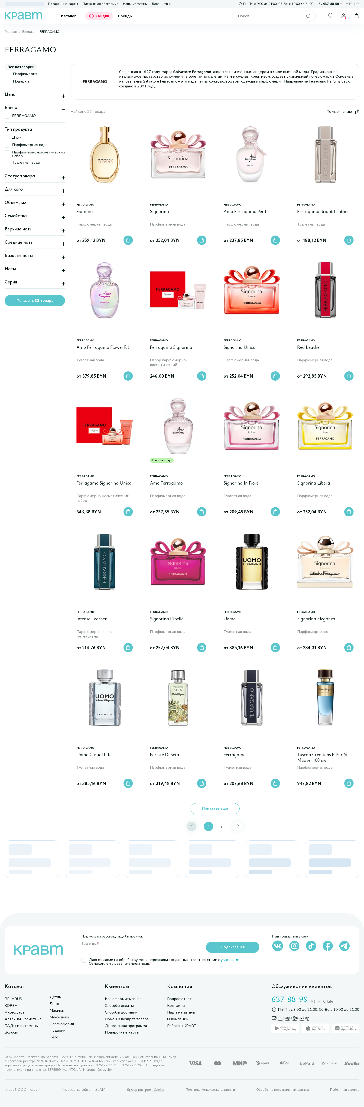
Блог (155, 4)
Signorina (159, 211)
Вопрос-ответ (179, 999)
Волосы (11, 1032)
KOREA (11, 1005)
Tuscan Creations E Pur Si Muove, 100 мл (322, 757)
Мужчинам (59, 1017)
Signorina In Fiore (241, 483)
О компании (177, 1019)
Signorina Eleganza (316, 619)
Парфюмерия (62, 1024)
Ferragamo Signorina (171, 347)
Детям (56, 997)
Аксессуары (15, 1012)
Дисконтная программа (100, 4)
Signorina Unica (240, 347)
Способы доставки (121, 1012)
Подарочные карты (63, 4)
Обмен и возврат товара (127, 1019)
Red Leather (309, 347)
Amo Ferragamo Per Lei (247, 211)
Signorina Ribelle (166, 619)
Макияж (57, 1010)
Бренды (125, 16)
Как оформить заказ (123, 999)
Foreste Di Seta (164, 755)
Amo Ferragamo (166, 483)
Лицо (54, 1003)
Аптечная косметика (23, 1019)
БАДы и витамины (22, 1026)
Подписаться (233, 947)
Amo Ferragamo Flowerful (102, 347)
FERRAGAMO (85, 204)
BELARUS (13, 999)
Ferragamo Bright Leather (323, 211)
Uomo (230, 619)
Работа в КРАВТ (182, 1026)
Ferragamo (235, 755)
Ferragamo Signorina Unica (104, 483)
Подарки (57, 1030)
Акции (168, 4)
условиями (230, 959)
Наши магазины (135, 4)
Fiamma (84, 211)
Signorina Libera (313, 483)
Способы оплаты (119, 1005)
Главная (11, 32)
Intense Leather (91, 619)
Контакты (176, 1005)
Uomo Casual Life (93, 755)
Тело (54, 1037)
